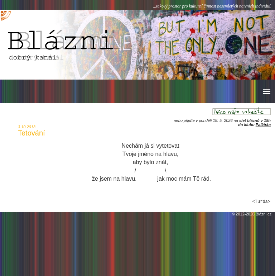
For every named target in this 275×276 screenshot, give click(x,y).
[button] (266, 91)
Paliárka (263, 125)
